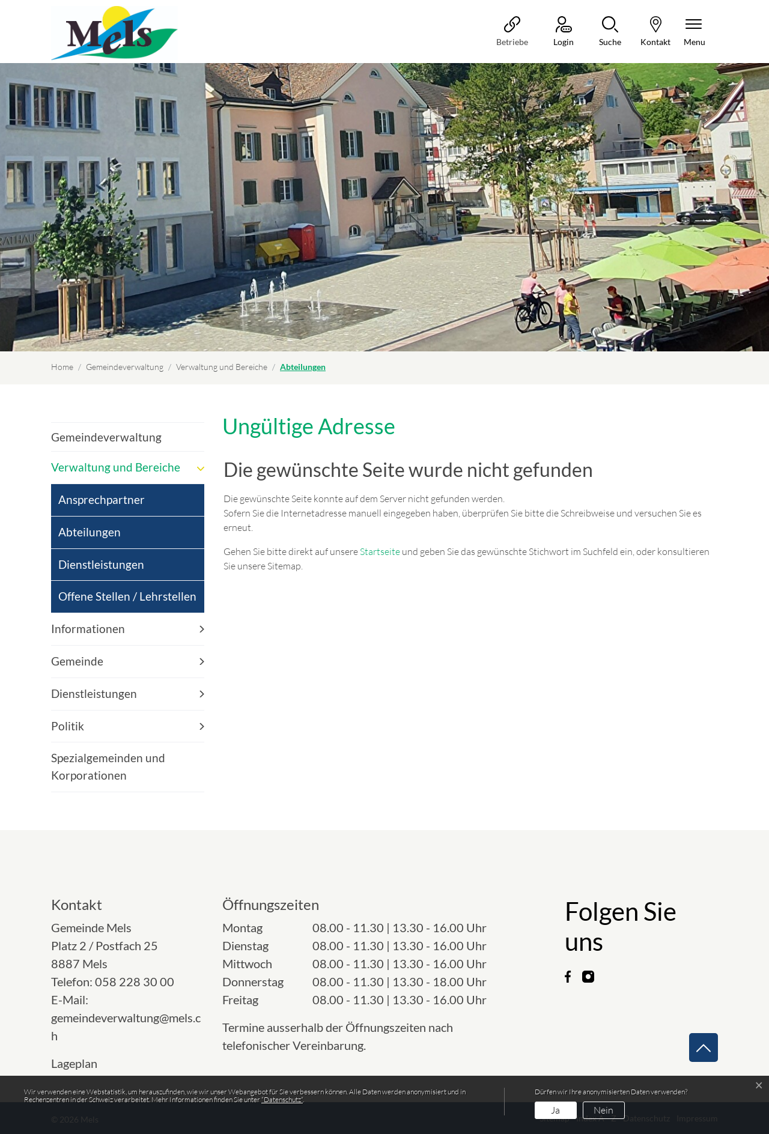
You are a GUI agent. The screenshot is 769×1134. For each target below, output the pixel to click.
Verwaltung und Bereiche (115, 467)
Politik (67, 726)
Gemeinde (77, 661)
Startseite (380, 551)
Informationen (88, 628)
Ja (555, 1110)
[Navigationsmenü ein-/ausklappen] (694, 32)
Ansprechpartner (101, 499)
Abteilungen (90, 536)
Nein (603, 1110)
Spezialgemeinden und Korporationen (108, 766)
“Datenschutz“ (282, 1099)
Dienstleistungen (101, 564)
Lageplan (85, 1063)
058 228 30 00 (134, 981)
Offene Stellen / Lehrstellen (127, 596)
